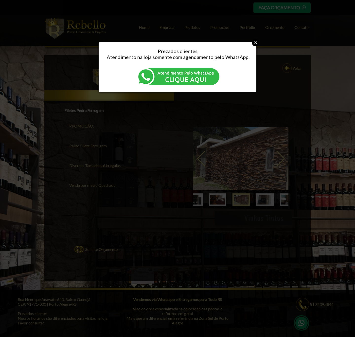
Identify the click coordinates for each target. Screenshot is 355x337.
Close (255, 42)
